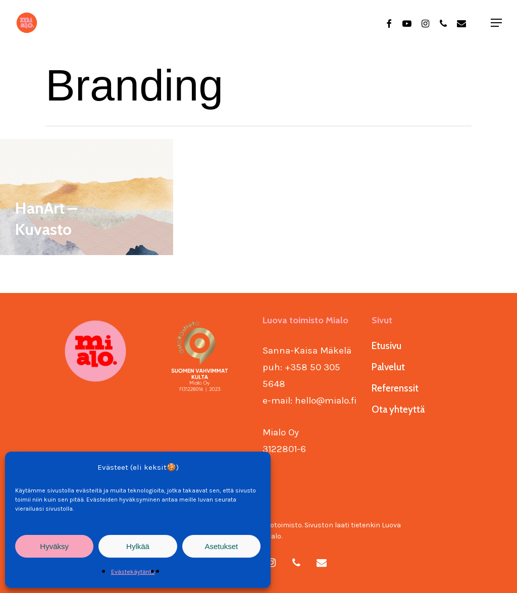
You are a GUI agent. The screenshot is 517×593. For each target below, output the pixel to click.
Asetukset (221, 546)
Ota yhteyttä (398, 409)
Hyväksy (54, 546)
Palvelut (388, 367)
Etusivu (386, 346)
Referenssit (395, 388)
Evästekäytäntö (133, 571)
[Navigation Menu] (497, 23)
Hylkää (137, 546)
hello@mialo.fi (325, 400)
